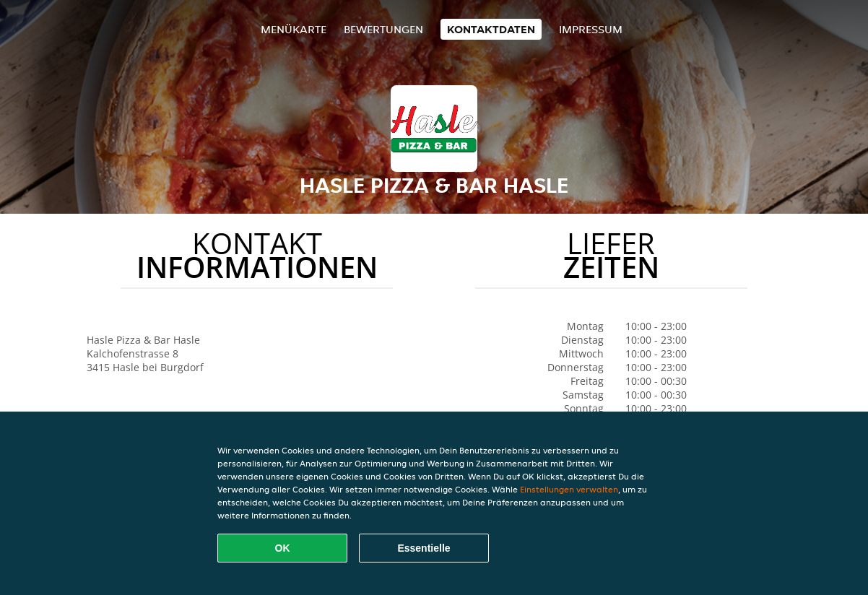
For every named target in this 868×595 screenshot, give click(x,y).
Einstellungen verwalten (569, 489)
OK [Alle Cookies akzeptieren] (282, 548)
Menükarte (293, 29)
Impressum (590, 29)
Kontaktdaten (491, 29)
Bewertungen (383, 29)
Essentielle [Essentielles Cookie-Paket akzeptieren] (423, 548)
